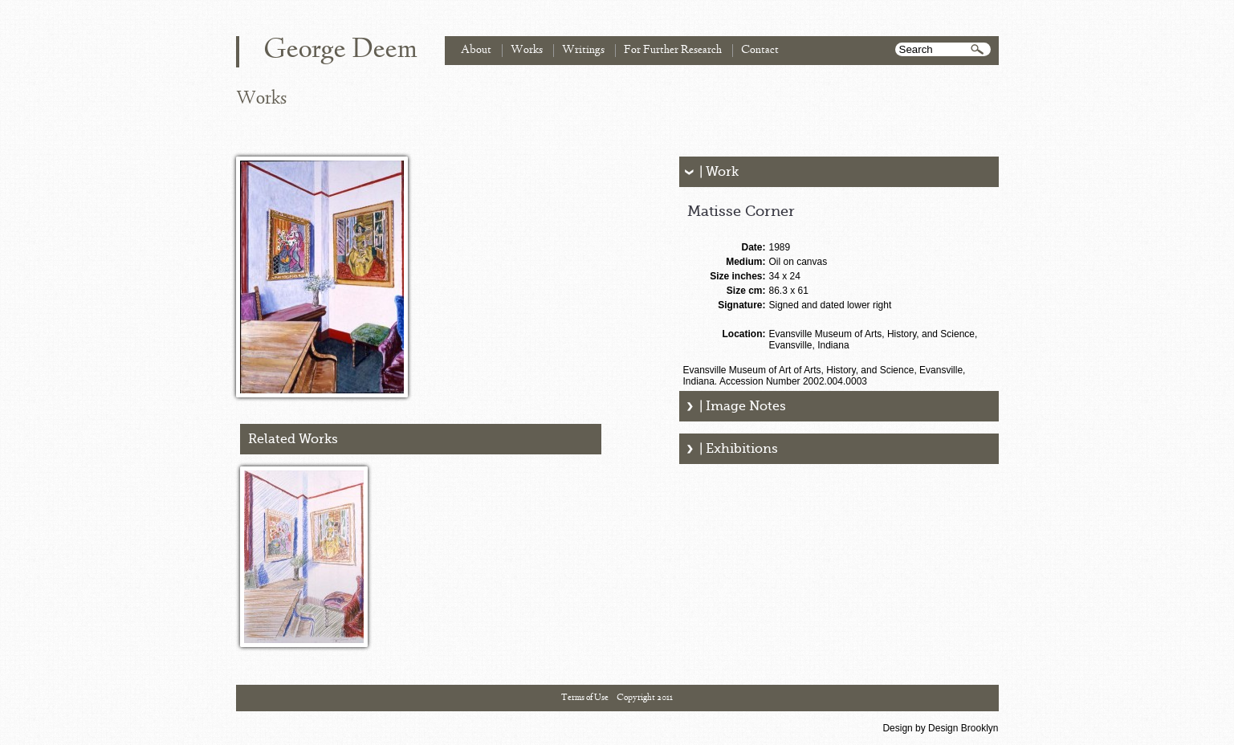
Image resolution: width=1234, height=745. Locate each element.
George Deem (340, 50)
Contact (760, 50)
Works (527, 50)
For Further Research (673, 50)
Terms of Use (585, 697)
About (476, 50)
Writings (583, 50)
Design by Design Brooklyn (940, 728)
